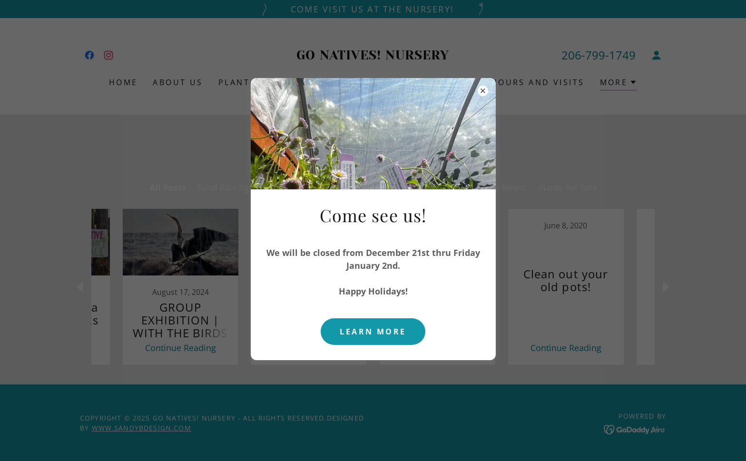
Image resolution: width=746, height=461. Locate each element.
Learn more (373, 331)
